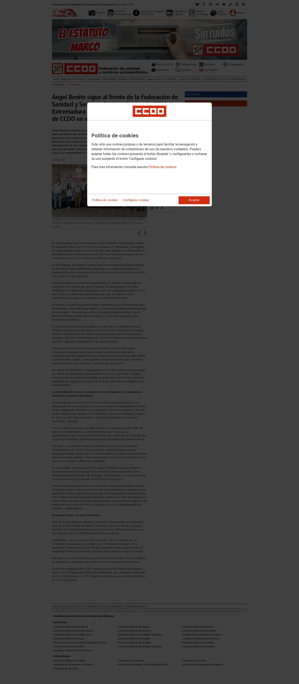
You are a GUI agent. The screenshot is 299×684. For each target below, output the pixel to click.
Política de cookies (162, 167)
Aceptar (194, 200)
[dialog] (149, 154)
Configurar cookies (136, 200)
